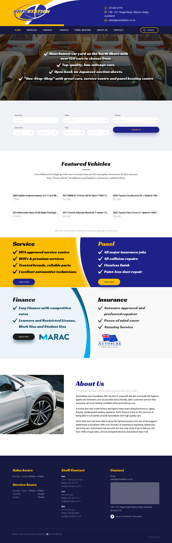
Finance (48, 30)
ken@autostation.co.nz (71, 487)
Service (64, 30)
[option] (86, 67)
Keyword (18, 115)
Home (18, 30)
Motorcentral (54, 535)
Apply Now (24, 338)
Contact (119, 30)
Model (117, 115)
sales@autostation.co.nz (122, 20)
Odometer (19, 128)
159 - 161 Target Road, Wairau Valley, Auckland (131, 508)
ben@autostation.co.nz (71, 517)
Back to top (153, 535)
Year (66, 128)
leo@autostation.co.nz (71, 502)
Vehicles (32, 30)
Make (67, 115)
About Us (102, 30)
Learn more (24, 282)
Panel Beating (83, 30)
